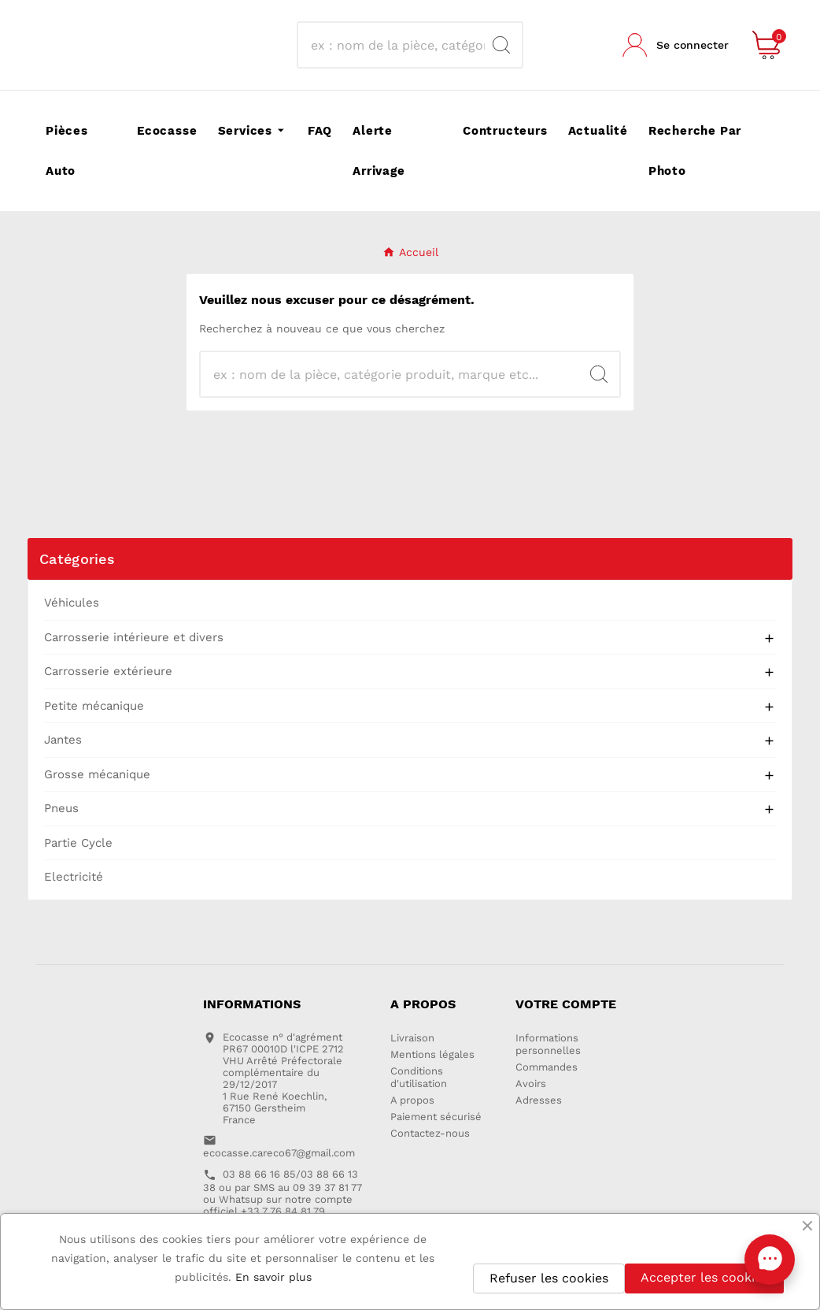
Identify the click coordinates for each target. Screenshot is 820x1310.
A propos (412, 1100)
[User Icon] (675, 45)
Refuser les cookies (548, 1278)
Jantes (63, 740)
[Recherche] (395, 45)
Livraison (412, 1038)
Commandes (546, 1067)
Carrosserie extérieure (108, 671)
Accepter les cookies (704, 1277)
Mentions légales (432, 1054)
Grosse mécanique (97, 774)
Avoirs (530, 1083)
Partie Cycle (78, 843)
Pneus (61, 808)
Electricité (73, 877)
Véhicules (71, 603)
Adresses (538, 1100)
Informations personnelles (548, 1044)
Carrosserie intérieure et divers (133, 637)
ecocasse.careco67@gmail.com (279, 1153)
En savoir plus (273, 1277)
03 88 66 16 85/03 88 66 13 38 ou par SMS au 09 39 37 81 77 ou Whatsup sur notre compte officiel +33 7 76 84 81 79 (282, 1192)
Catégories (77, 559)
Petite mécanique (94, 706)
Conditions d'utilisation (418, 1077)
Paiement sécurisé (436, 1117)
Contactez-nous (430, 1133)
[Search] (501, 45)
